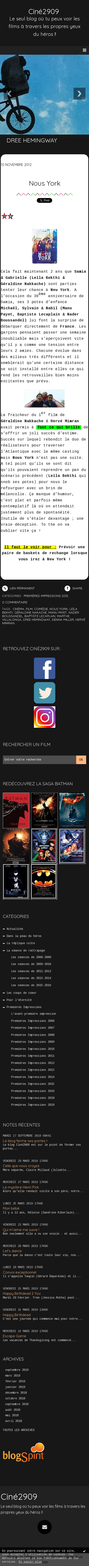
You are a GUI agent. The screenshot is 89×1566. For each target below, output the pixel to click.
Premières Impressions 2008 (32, 1035)
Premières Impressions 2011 (32, 1056)
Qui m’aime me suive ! (21, 1229)
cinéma (18, 609)
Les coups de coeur (22, 993)
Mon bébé (11, 1208)
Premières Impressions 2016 (32, 1091)
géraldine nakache (30, 612)
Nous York (45, 183)
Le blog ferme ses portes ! (25, 1141)
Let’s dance (12, 1251)
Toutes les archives (18, 1430)
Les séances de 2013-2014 (31, 978)
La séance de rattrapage (26, 950)
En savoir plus (30, 1562)
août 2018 (12, 1410)
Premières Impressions (24, 1007)
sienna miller (63, 619)
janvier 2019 (15, 1387)
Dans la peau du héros (24, 936)
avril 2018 (13, 1421)
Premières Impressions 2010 (32, 1049)
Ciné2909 (43, 11)
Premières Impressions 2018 (32, 1098)
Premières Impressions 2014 (32, 1077)
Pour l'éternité (19, 1000)
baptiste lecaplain (39, 616)
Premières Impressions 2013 (32, 1070)
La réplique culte (21, 943)
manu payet (57, 612)
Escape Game (14, 1336)
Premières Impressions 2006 (32, 1021)
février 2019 (15, 1381)
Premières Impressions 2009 (32, 1042)
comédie (41, 609)
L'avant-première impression (33, 1014)
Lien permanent (18, 588)
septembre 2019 (16, 1370)
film (29, 609)
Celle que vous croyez (21, 1166)
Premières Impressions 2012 (32, 1063)
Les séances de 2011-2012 (31, 971)
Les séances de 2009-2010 (31, 964)
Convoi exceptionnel (19, 1272)
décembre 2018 (16, 1393)
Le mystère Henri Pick (21, 1187)
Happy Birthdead (17, 1315)
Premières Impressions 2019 (32, 1105)
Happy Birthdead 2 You (22, 1293)
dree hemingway (36, 619)
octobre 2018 (15, 1398)
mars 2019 (12, 1375)
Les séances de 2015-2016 (31, 985)
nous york (59, 609)
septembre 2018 (16, 1404)
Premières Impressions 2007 (32, 1028)
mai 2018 (12, 1415)
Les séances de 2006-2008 (31, 957)
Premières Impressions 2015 (32, 1084)
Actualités (15, 929)
